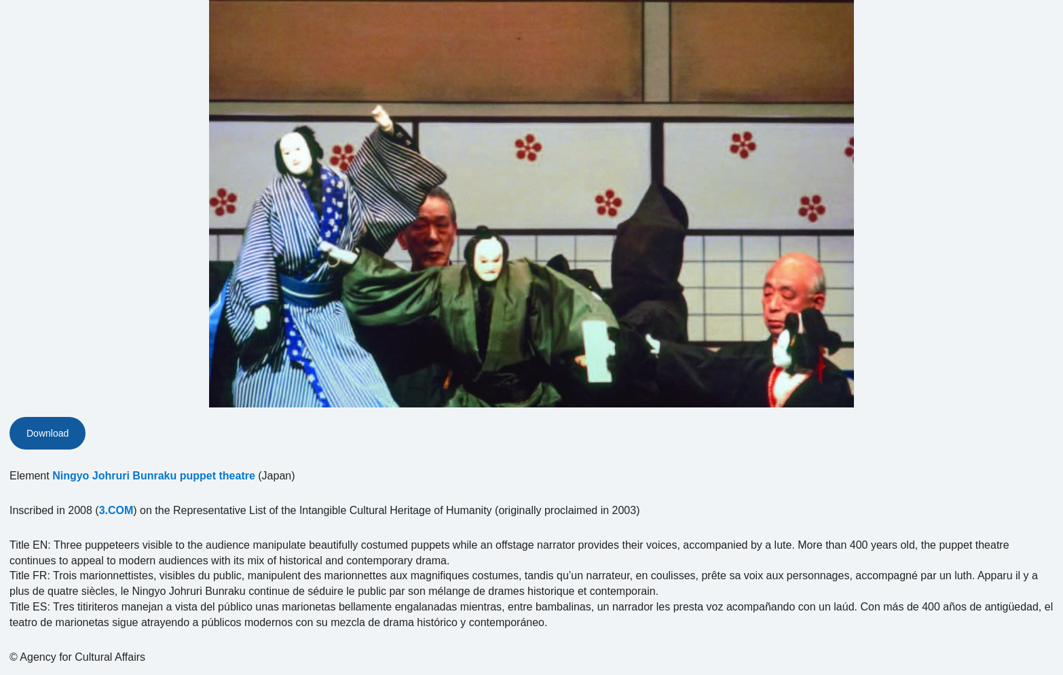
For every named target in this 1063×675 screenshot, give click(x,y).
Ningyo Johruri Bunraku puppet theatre (153, 475)
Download (47, 433)
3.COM (116, 510)
